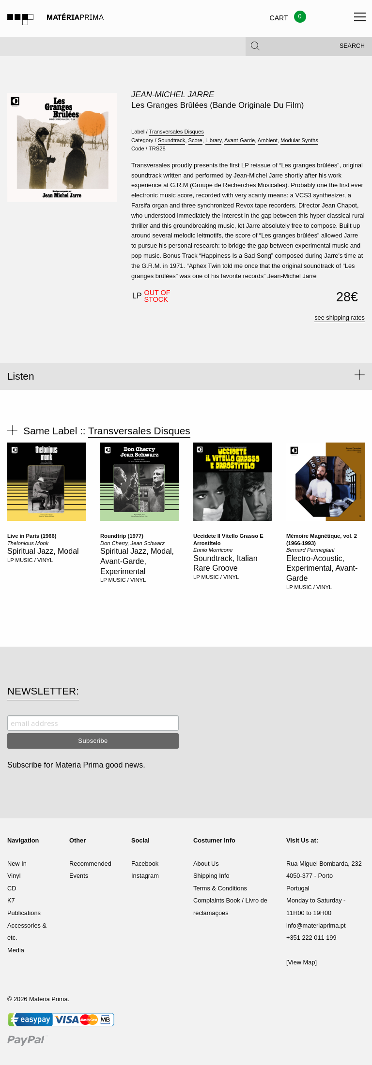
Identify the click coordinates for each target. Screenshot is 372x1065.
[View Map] (301, 962)
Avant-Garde (239, 140)
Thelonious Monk (27, 543)
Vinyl (14, 875)
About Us (206, 863)
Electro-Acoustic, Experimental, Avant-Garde (321, 568)
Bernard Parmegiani (310, 550)
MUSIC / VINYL (34, 560)
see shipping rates (339, 317)
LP (10, 560)
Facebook (144, 863)
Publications (24, 913)
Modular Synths (299, 140)
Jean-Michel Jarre (172, 94)
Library (213, 140)
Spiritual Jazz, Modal (43, 551)
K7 (11, 900)
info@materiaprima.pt (316, 925)
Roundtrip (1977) (121, 536)
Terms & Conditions (220, 888)
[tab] (186, 376)
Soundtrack (172, 140)
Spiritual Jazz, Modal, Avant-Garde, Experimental (137, 561)
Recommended (90, 863)
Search (352, 48)
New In (17, 863)
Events (78, 875)
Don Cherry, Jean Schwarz (132, 543)
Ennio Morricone (212, 550)
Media (15, 950)
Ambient (268, 140)
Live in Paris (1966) (31, 536)
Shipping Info (211, 875)
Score (195, 140)
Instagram (145, 875)
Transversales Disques (176, 131)
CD (11, 888)
